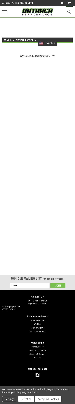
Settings (9, 399)
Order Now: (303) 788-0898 (17, 3)
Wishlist (37, 324)
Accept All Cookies (48, 399)
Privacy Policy (38, 347)
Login (33, 328)
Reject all (26, 399)
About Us (37, 358)
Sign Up (41, 328)
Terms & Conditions (37, 350)
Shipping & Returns (37, 331)
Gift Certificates (37, 321)
